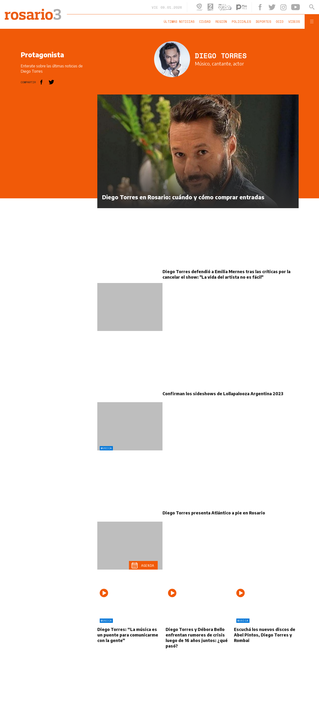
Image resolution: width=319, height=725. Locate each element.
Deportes (263, 21)
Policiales (241, 21)
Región (221, 21)
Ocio (280, 21)
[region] (57, 166)
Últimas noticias (179, 21)
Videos (294, 21)
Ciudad (205, 21)
